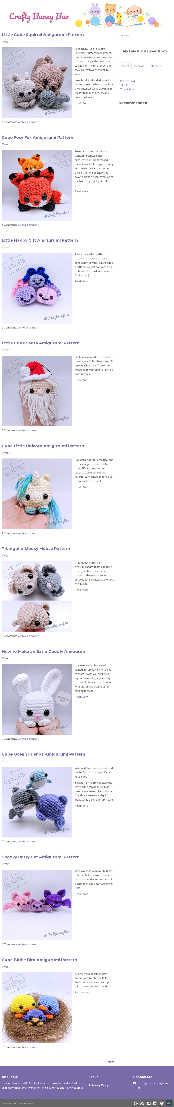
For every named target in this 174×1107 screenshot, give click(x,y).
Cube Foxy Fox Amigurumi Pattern (37, 137)
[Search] (145, 35)
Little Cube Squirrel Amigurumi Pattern (43, 34)
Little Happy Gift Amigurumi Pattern (40, 240)
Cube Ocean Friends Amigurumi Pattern (43, 754)
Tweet (6, 41)
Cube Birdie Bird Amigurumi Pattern (39, 959)
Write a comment (28, 121)
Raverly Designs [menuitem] (101, 1085)
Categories (155, 65)
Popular (139, 65)
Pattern (127, 80)
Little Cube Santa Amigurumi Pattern (41, 343)
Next (111, 1061)
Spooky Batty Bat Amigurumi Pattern (41, 857)
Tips (124, 85)
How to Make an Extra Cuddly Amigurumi (45, 651)
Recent (125, 65)
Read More (81, 103)
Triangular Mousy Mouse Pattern (36, 548)
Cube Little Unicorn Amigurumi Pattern (43, 445)
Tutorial (127, 89)
